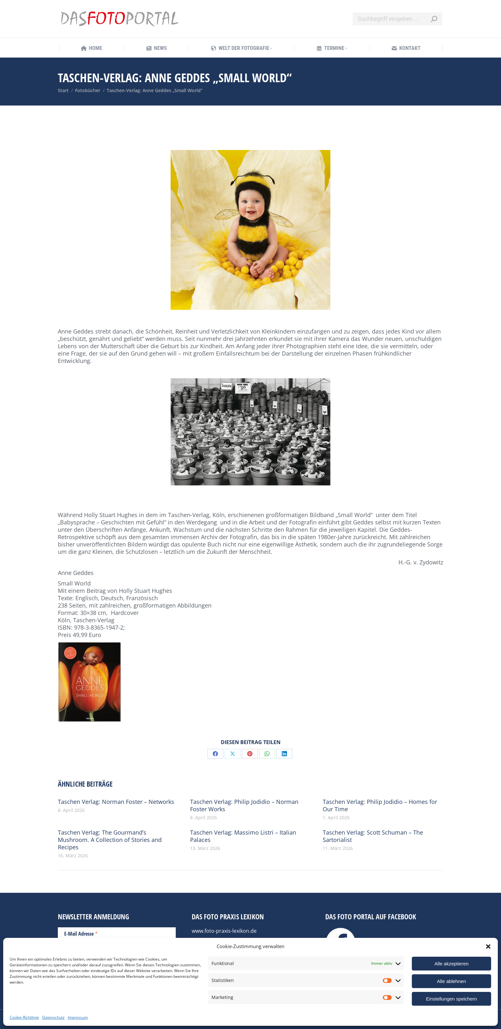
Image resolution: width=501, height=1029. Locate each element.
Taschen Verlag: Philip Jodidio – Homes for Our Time (380, 805)
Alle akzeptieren (452, 963)
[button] (488, 946)
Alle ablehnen (451, 981)
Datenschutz (53, 1017)
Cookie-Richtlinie (24, 1017)
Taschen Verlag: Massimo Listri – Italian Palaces (243, 836)
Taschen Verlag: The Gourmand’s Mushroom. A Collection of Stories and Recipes (110, 840)
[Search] (397, 18)
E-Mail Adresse (81, 933)
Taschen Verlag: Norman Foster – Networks (116, 801)
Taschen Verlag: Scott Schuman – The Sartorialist (373, 836)
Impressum (78, 1017)
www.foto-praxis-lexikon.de (224, 930)
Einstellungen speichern (451, 999)
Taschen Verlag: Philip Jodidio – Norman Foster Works (244, 805)
